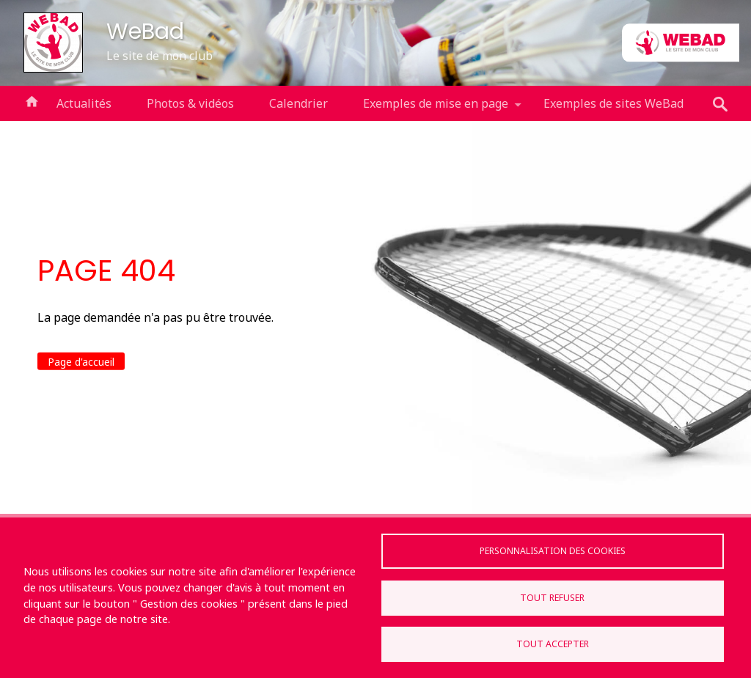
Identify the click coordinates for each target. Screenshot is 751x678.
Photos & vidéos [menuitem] (190, 103)
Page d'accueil (81, 362)
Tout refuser (552, 598)
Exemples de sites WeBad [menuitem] (613, 103)
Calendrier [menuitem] (298, 103)
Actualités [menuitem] (83, 103)
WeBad (145, 31)
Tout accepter (552, 644)
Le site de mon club (159, 56)
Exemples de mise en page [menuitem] (435, 108)
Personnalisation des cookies (553, 551)
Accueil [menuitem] (31, 100)
